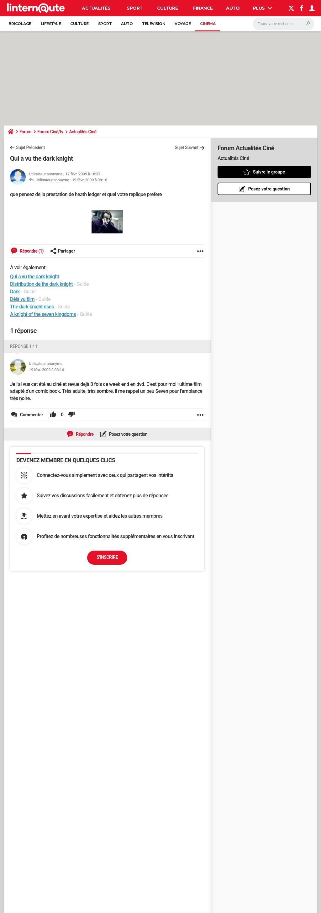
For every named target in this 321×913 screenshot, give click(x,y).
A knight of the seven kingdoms (43, 314)
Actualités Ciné (82, 131)
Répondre (84, 434)
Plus (262, 8)
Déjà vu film (22, 299)
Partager (62, 251)
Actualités (96, 8)
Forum (25, 131)
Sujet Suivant (186, 147)
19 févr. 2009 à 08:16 (89, 180)
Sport (135, 8)
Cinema (207, 23)
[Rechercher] (283, 24)
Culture (167, 8)
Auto (232, 8)
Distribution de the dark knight (41, 284)
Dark (15, 292)
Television (153, 23)
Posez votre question (128, 434)
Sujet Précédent (30, 147)
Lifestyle (51, 23)
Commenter (31, 414)
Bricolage (19, 23)
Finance (203, 8)
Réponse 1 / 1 (23, 346)
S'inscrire (107, 557)
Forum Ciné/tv (50, 131)
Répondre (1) (31, 251)
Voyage (183, 23)
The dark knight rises (32, 307)
